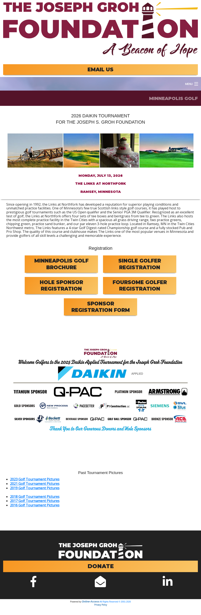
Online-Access (90, 601)
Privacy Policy (100, 604)
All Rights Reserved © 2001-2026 (115, 602)
